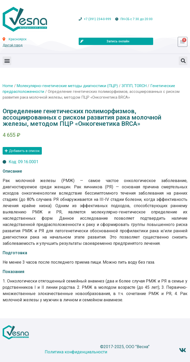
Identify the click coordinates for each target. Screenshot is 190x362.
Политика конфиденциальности (76, 351)
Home (8, 85)
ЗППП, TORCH (134, 85)
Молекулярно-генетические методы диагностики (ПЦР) (67, 85)
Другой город (12, 45)
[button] (7, 60)
